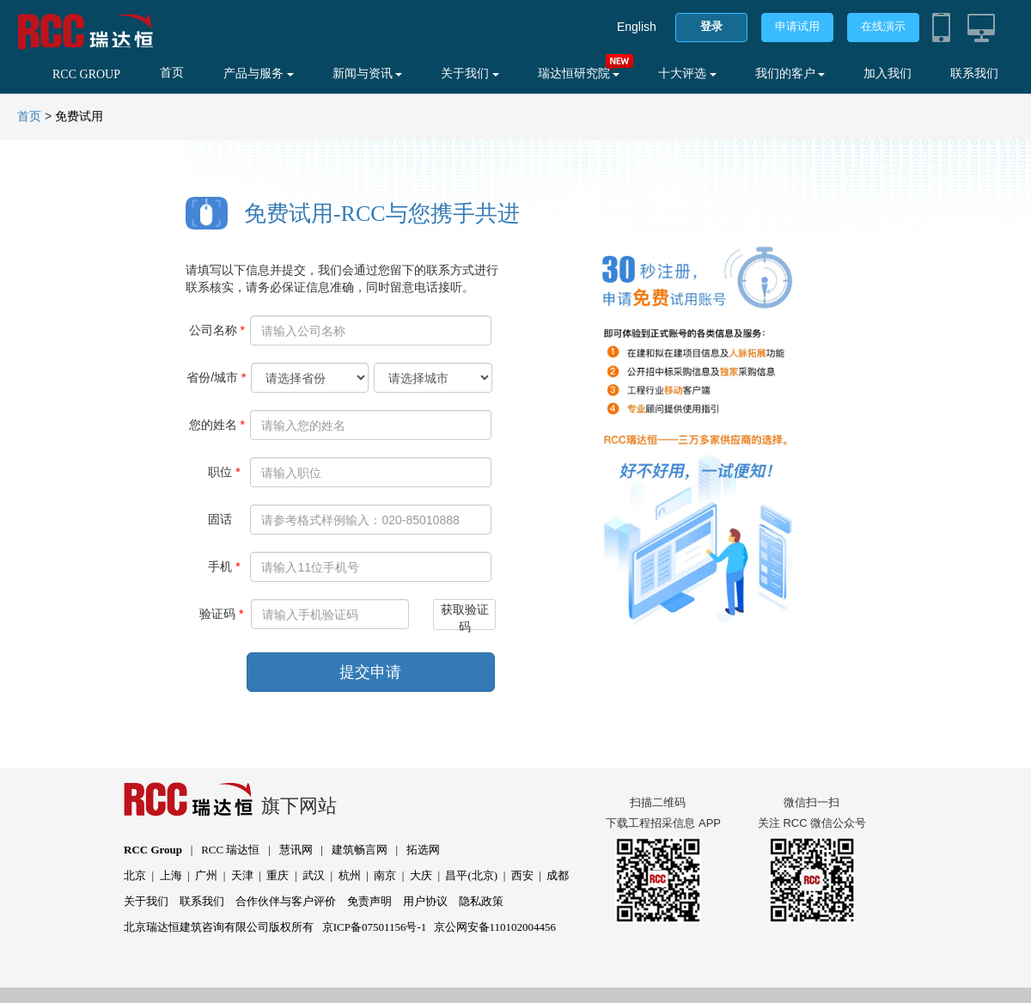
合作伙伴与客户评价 (285, 901)
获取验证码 (465, 616)
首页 (172, 72)
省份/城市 (216, 377)
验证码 (221, 614)
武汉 (313, 875)
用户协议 (425, 901)
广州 (206, 875)
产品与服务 (258, 73)
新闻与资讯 (367, 73)
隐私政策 (481, 901)
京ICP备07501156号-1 (374, 926)
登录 (711, 26)
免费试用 (79, 116)
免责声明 (369, 901)
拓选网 (423, 849)
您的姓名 (217, 424)
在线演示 (883, 26)
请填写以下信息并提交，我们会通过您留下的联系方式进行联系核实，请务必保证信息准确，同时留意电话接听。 (342, 278)
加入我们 (887, 73)
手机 (224, 566)
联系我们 (974, 73)
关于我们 (470, 73)
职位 (224, 472)
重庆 (277, 875)
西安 (522, 875)
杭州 (350, 875)
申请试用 (797, 26)
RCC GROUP (86, 74)
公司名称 (217, 330)
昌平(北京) (471, 875)
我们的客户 (790, 73)
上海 (171, 875)
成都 (557, 875)
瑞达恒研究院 (579, 73)
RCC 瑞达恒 (230, 849)
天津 (242, 875)
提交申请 (370, 672)
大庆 (421, 875)
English (636, 27)
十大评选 (687, 73)
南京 (385, 875)
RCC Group (153, 849)
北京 (135, 875)
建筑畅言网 (359, 849)
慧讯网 (296, 849)
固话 (220, 519)
